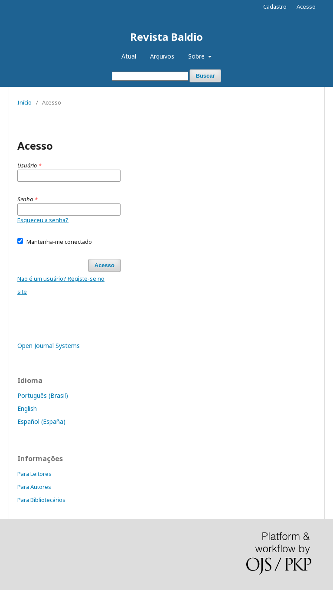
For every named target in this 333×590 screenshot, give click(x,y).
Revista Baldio (166, 37)
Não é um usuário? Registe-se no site (60, 285)
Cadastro (275, 6)
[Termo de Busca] (150, 76)
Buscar (205, 75)
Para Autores (34, 487)
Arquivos (162, 56)
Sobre (197, 56)
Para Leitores (34, 474)
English (27, 408)
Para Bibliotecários (41, 500)
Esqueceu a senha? (43, 220)
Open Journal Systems (48, 345)
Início (24, 102)
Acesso (306, 6)
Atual (128, 56)
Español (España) (41, 421)
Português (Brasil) (42, 395)
